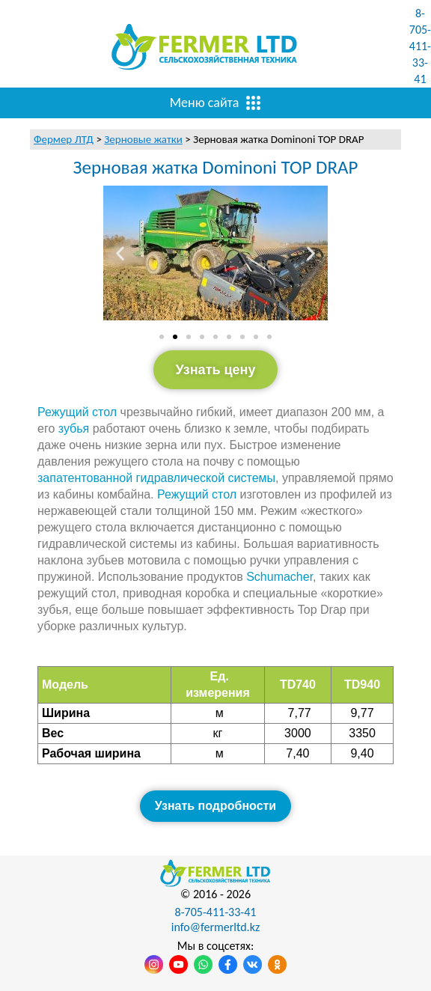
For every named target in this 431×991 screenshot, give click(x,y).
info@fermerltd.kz (215, 927)
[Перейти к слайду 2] (175, 337)
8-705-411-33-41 (420, 46)
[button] (120, 252)
